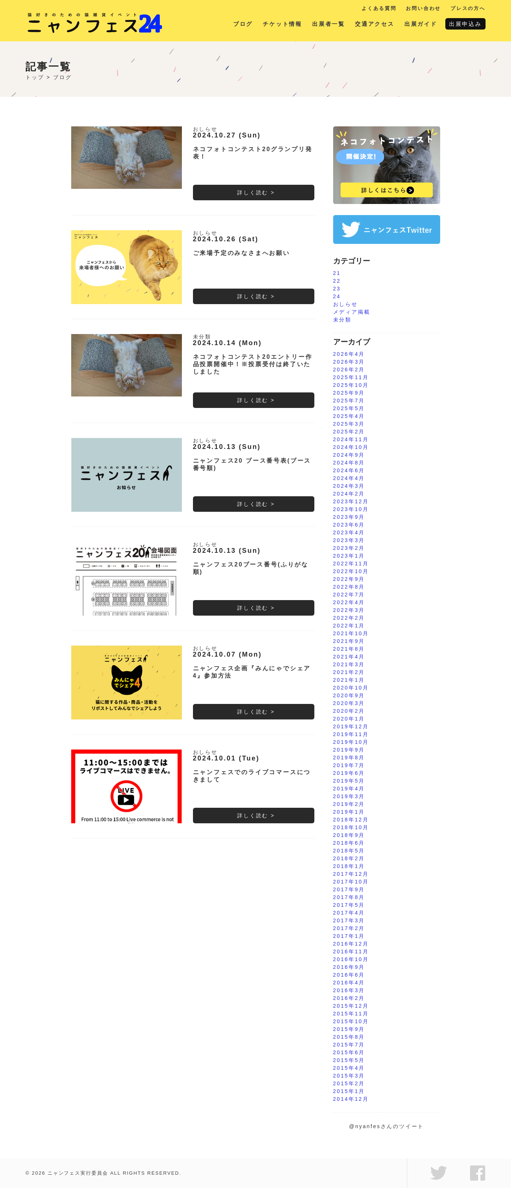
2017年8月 (349, 897)
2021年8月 (349, 649)
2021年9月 (349, 641)
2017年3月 (349, 920)
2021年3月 (349, 664)
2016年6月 (349, 975)
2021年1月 (349, 680)
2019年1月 (349, 812)
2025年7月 (349, 401)
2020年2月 (349, 711)
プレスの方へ (468, 8)
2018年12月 (351, 820)
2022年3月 (349, 610)
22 (337, 281)
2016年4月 (349, 983)
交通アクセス (374, 24)
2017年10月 (351, 882)
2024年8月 (349, 463)
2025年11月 (351, 377)
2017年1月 (349, 936)
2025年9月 (349, 393)
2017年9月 (349, 889)
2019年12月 (351, 726)
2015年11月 (351, 1014)
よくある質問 (379, 8)
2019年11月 (351, 734)
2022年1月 (349, 626)
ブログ (243, 24)
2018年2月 (349, 858)
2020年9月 (349, 695)
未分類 (202, 337)
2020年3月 (349, 703)
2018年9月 (349, 835)
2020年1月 (349, 719)
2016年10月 (351, 959)
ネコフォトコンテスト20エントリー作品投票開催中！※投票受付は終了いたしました (253, 364)
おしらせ (205, 129)
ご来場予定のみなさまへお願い (241, 253)
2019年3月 (349, 796)
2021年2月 (349, 672)
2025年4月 (349, 416)
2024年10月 (351, 447)
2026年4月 (349, 354)
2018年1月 (349, 866)
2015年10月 (351, 1021)
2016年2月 (349, 998)
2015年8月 (349, 1037)
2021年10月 (351, 633)
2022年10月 (351, 571)
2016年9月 (349, 967)
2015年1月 (349, 1091)
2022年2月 (349, 618)
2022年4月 (349, 602)
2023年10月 (351, 509)
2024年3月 (349, 486)
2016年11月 (351, 951)
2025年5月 (349, 408)
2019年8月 (349, 757)
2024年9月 (349, 455)
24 (337, 296)
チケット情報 (282, 24)
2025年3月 (349, 424)
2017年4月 (349, 913)
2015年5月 (349, 1060)
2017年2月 (349, 928)
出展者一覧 (328, 24)
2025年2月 (349, 432)
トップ (34, 77)
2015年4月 (349, 1068)
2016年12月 (351, 944)
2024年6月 (349, 470)
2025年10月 (351, 385)
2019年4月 (349, 789)
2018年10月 (351, 827)
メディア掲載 (351, 312)
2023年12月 (351, 501)
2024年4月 (349, 478)
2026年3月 (349, 362)
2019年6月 (349, 773)
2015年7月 (349, 1045)
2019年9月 (349, 750)
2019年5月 (349, 781)
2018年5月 (349, 851)
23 (337, 289)
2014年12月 (351, 1099)
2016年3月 (349, 990)
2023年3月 (349, 540)
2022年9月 (349, 579)
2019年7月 (349, 765)
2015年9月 (349, 1029)
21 (337, 273)
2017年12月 (351, 874)
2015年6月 (349, 1052)
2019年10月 (351, 742)
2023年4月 (349, 532)
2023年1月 (349, 556)
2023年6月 (349, 525)
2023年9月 (349, 517)
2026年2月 (349, 369)
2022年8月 (349, 587)
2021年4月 (349, 657)
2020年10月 (351, 688)
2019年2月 (349, 804)
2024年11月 (351, 439)
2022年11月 (351, 563)
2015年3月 (349, 1076)
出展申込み (465, 24)
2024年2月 (349, 494)
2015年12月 (351, 1006)
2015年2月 (349, 1083)
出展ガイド (420, 24)
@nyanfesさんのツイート (386, 1126)
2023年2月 (349, 548)
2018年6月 (349, 843)
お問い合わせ (423, 8)
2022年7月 (349, 595)
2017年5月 (349, 905)
